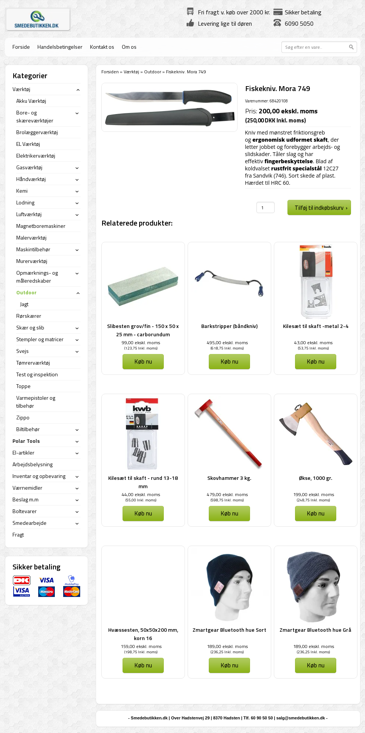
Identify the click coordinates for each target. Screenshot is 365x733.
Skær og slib (30, 327)
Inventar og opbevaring (38, 476)
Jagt (24, 304)
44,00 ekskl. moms (141, 494)
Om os (129, 47)
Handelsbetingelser (59, 47)
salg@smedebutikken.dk (300, 718)
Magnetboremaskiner (40, 226)
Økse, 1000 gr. (315, 478)
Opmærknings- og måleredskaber (37, 277)
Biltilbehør (28, 429)
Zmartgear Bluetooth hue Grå (315, 630)
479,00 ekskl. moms (227, 494)
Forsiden (110, 71)
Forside (21, 47)
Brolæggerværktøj (37, 132)
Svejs (22, 351)
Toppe (23, 386)
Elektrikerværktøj (35, 155)
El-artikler (23, 452)
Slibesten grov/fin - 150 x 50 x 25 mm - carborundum (143, 330)
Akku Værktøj (31, 101)
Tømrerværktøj (33, 362)
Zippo (23, 417)
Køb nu (143, 361)
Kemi (22, 191)
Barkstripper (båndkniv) (229, 326)
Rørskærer (28, 316)
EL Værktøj (28, 144)
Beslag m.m (25, 499)
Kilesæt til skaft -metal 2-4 (315, 326)
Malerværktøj (31, 237)
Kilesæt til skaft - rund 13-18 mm (143, 482)
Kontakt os (102, 47)
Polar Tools (26, 441)
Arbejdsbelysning (32, 464)
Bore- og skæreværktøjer (34, 116)
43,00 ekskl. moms (313, 342)
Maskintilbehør (33, 249)
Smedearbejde (29, 523)
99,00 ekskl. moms (141, 342)
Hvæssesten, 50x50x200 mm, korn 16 (143, 634)
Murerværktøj (31, 261)
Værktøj (131, 71)
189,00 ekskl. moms (227, 646)
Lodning (25, 202)
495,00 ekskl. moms (227, 342)
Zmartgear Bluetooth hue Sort (229, 630)
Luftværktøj (29, 214)
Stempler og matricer (40, 339)
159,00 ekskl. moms (141, 646)
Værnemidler (27, 488)
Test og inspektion (37, 374)
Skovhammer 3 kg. (229, 478)
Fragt (18, 534)
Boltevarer (24, 511)
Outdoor (152, 71)
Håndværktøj (31, 179)
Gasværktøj (29, 167)
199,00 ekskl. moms (313, 494)
